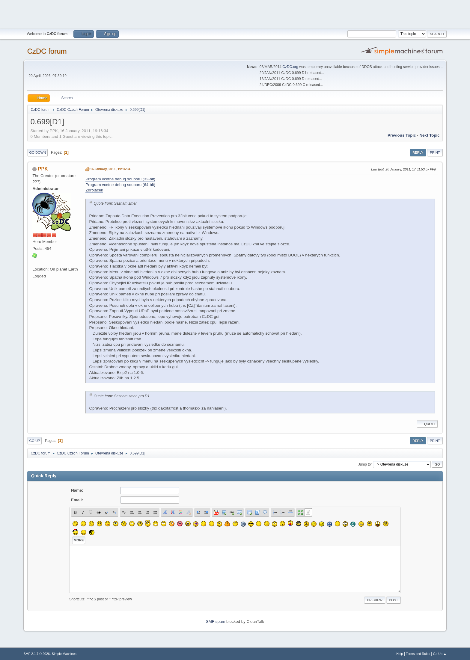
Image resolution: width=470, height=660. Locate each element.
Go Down (37, 152)
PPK (43, 168)
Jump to (364, 464)
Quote (427, 424)
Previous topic (402, 135)
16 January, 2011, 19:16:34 (110, 169)
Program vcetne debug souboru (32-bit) (120, 179)
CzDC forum (47, 51)
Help (399, 654)
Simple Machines (64, 654)
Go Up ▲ (440, 654)
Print (435, 152)
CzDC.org (290, 67)
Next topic (429, 135)
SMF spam (215, 621)
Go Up (34, 440)
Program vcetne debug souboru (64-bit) (120, 184)
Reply (417, 152)
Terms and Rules (418, 654)
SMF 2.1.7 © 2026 (36, 654)
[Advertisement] (235, 13)
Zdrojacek (94, 190)
